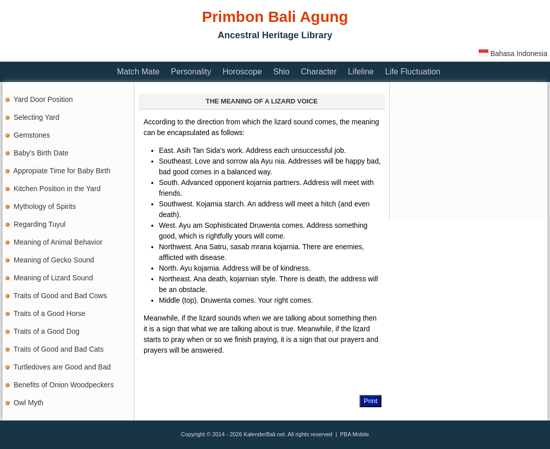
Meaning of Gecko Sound (54, 260)
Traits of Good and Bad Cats (59, 349)
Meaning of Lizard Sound (53, 278)
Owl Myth (28, 403)
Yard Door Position (43, 99)
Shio (281, 71)
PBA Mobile (354, 434)
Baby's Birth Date (41, 153)
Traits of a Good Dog (46, 331)
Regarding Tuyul (40, 224)
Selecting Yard (37, 117)
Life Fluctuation (413, 71)
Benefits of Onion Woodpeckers (64, 385)
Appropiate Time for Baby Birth (62, 171)
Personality (191, 71)
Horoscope (242, 71)
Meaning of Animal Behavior (58, 242)
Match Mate (138, 71)
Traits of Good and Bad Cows (60, 296)
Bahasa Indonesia (513, 53)
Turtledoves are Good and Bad (62, 367)
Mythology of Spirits (45, 206)
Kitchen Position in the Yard (57, 188)
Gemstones (32, 135)
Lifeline (361, 71)
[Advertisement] (188, 52)
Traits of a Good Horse (50, 313)
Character (319, 71)
